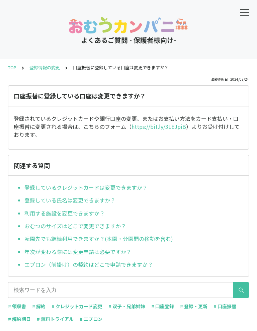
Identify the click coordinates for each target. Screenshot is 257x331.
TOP (12, 67)
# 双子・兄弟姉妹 (126, 306)
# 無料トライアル (55, 319)
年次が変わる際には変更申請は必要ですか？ (78, 252)
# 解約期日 (19, 319)
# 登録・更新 (193, 306)
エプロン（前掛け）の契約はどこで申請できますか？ (88, 264)
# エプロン (91, 319)
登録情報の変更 (44, 67)
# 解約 (39, 306)
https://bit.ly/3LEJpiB (159, 126)
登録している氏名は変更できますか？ (69, 200)
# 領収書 (17, 306)
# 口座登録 (162, 306)
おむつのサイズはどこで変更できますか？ (75, 226)
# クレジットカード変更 (77, 306)
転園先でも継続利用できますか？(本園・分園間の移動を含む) (98, 239)
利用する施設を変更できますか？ (64, 213)
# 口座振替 (224, 306)
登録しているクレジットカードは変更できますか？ (86, 187)
